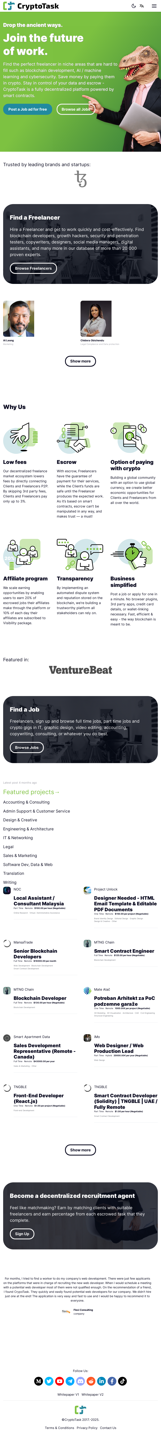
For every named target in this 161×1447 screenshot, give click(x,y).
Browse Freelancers (33, 268)
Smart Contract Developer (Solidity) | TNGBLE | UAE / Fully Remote (125, 1101)
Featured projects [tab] (28, 792)
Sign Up (22, 1234)
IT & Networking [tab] (18, 837)
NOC (17, 889)
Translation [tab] (13, 873)
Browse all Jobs (76, 109)
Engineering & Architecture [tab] (28, 829)
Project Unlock (106, 889)
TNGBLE (20, 1087)
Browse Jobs (27, 747)
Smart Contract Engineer (124, 951)
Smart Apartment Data (32, 1037)
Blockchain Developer (40, 998)
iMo (97, 1037)
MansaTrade (23, 942)
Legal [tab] (8, 846)
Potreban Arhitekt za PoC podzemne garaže (124, 1001)
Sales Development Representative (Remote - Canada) (45, 1051)
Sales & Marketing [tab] (20, 855)
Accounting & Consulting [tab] (26, 802)
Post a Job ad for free (27, 109)
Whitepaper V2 (93, 1395)
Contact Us (108, 1428)
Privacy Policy (87, 1428)
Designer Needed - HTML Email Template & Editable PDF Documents (125, 903)
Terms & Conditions (59, 1428)
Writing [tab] (10, 882)
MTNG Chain (104, 942)
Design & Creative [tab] (20, 820)
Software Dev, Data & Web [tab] (28, 864)
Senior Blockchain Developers (35, 953)
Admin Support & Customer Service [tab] (36, 811)
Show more (80, 361)
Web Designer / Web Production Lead (119, 1048)
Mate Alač (102, 989)
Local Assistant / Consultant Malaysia (39, 900)
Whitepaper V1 (68, 1395)
